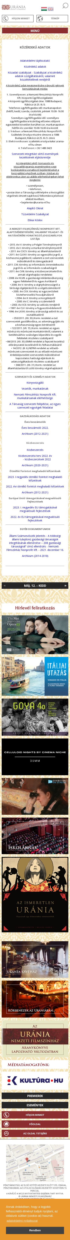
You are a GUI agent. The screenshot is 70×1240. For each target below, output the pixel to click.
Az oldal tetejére (35, 1133)
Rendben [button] (35, 1230)
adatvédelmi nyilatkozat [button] (22, 1220)
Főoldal (35, 1124)
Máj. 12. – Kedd (35, 586)
